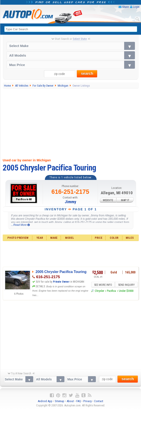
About (70, 401)
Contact (98, 401)
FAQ (78, 401)
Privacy (87, 401)
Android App (45, 401)
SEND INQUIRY (125, 284)
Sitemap (59, 401)
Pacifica (111, 290)
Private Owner (61, 281)
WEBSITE (108, 200)
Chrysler (99, 290)
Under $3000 (126, 290)
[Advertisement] (71, 122)
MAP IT (125, 200)
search (87, 74)
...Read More (20, 224)
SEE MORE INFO (103, 284)
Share (125, 7)
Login (136, 7)
